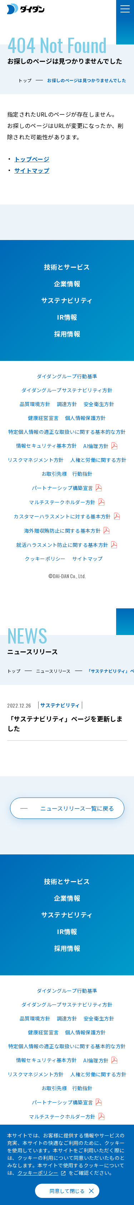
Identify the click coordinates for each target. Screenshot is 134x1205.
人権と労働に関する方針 (98, 459)
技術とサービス (67, 266)
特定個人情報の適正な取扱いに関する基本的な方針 (67, 431)
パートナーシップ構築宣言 (62, 487)
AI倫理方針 (96, 445)
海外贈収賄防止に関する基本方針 (62, 530)
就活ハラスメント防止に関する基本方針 (62, 544)
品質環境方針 (35, 403)
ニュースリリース (53, 671)
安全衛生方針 (99, 403)
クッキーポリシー (45, 558)
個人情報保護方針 (85, 417)
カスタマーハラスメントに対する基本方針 (62, 516)
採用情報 (67, 333)
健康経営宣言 (43, 417)
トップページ (31, 159)
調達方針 (67, 403)
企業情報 (67, 283)
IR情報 (67, 316)
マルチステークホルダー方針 (62, 502)
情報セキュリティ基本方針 (46, 445)
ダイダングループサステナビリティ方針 (67, 390)
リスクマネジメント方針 (36, 459)
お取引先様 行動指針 (67, 473)
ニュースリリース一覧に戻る (77, 808)
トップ (24, 80)
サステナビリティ (67, 300)
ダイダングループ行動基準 (67, 376)
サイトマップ (31, 170)
